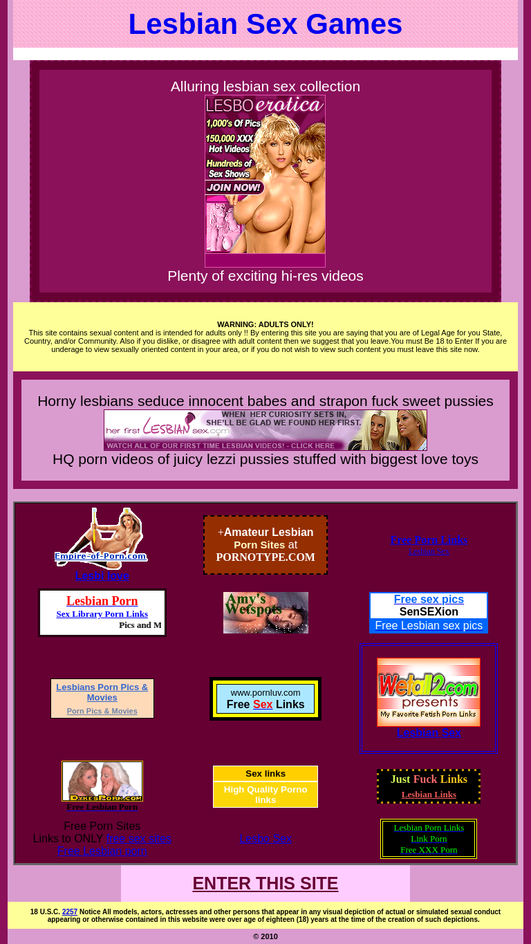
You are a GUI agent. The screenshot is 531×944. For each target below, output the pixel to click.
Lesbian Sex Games (266, 24)
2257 (69, 912)
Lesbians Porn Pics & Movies (102, 692)
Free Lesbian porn (102, 851)
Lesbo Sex (265, 838)
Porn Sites (259, 544)
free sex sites (138, 838)
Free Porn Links (429, 540)
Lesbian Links (429, 794)
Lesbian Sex (429, 551)
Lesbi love (102, 576)
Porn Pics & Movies (102, 711)
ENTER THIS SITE (265, 883)
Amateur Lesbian (269, 532)
